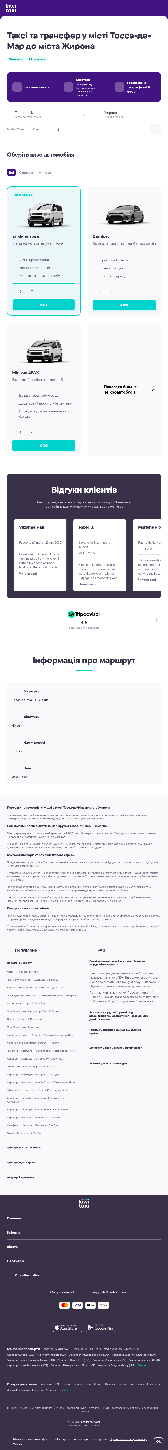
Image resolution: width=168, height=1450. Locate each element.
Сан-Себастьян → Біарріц (23, 1027)
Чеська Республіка (18, 1390)
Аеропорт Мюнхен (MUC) (144, 1360)
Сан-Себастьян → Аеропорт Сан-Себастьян (34, 1011)
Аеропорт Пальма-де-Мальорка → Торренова (35, 1058)
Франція (110, 1384)
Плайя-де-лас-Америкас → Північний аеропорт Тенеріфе (42, 995)
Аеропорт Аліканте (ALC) (52, 1354)
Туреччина (45, 1384)
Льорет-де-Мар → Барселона (25, 1019)
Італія (88, 1384)
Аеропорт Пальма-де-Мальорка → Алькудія (33, 1074)
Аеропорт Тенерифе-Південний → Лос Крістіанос (37, 1109)
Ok (158, 1441)
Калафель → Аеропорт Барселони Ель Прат (33, 1125)
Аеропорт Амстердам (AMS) (109, 1360)
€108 (124, 305)
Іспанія (78, 1384)
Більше (142, 1365)
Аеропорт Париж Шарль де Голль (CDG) (31, 1360)
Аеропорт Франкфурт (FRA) (74, 1360)
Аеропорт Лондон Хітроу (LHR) (116, 1365)
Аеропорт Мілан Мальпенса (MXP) (27, 1365)
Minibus (45, 172)
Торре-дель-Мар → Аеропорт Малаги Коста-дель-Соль (40, 1034)
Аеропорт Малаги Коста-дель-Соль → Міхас (34, 1117)
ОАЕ (57, 1384)
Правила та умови (90, 1421)
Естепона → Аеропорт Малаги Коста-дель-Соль (36, 987)
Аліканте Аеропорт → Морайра (26, 1003)
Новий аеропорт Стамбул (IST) (121, 1348)
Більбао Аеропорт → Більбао (24, 1133)
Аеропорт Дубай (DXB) (20, 1354)
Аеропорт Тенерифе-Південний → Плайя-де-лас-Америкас (37, 1099)
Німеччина (153, 1384)
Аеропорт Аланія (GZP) (56, 1348)
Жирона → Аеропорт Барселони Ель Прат (32, 1066)
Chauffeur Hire (27, 1275)
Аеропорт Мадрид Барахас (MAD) (89, 1354)
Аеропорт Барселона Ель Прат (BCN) (134, 1354)
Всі (11, 172)
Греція (141, 1384)
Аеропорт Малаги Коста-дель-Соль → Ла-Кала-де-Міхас (41, 1082)
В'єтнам (121, 1384)
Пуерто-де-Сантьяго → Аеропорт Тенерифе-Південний (41, 1050)
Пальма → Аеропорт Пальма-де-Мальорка (32, 979)
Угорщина (52, 1390)
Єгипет (98, 1384)
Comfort (26, 172)
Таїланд (66, 1384)
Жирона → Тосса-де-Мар (22, 971)
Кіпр (131, 1384)
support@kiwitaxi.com (105, 1292)
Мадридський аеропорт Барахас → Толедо (33, 1042)
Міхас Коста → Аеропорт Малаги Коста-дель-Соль (37, 1090)
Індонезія (38, 1390)
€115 (43, 305)
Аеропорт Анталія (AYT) (87, 1348)
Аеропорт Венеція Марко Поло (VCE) (73, 1365)
